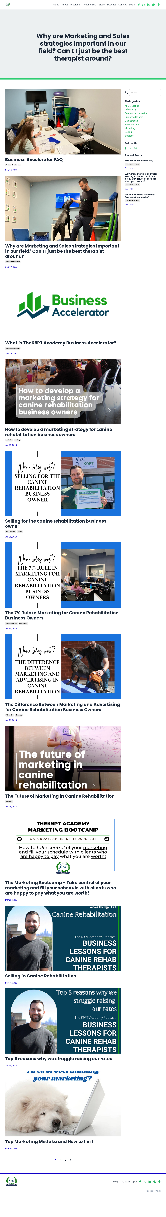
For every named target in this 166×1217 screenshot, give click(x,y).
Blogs (102, 4)
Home (56, 4)
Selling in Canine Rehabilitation (42, 994)
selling (20, 541)
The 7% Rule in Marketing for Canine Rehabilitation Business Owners (47, 625)
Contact (122, 4)
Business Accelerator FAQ (36, 160)
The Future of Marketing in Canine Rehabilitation (63, 813)
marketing (9, 448)
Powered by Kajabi (153, 1210)
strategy (17, 448)
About (64, 4)
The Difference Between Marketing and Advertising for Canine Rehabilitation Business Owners (61, 720)
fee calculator (10, 541)
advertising (9, 731)
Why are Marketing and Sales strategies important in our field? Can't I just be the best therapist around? (59, 252)
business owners (11, 633)
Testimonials (89, 4)
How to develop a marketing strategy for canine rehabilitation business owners (62, 440)
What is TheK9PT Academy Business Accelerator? (48, 347)
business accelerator (13, 165)
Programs (75, 4)
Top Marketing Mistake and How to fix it (52, 1161)
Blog (115, 1201)
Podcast (111, 4)
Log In (132, 4)
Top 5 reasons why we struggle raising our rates (62, 1077)
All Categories (132, 105)
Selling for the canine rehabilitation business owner (59, 532)
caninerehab (23, 633)
